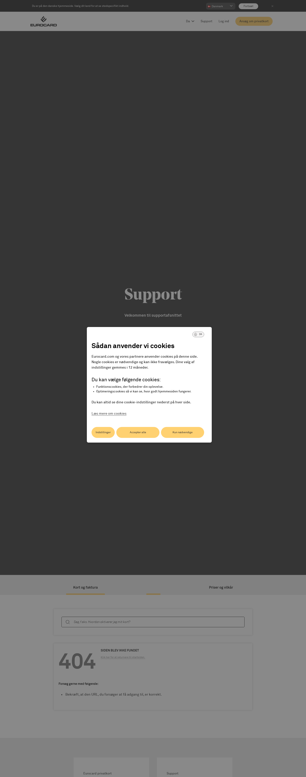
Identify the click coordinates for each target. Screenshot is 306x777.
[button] (198, 334)
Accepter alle (138, 432)
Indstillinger (103, 432)
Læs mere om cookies (109, 413)
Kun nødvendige (183, 432)
